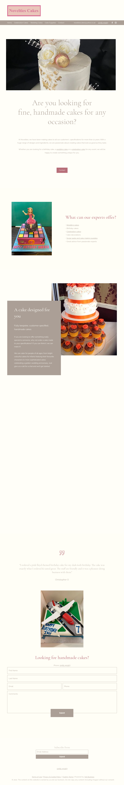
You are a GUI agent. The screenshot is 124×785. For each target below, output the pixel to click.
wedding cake (62, 149)
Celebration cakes (74, 232)
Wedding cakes (72, 225)
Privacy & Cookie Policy (52, 777)
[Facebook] (112, 23)
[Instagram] (116, 23)
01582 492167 (65, 665)
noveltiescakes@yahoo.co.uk (84, 23)
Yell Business (89, 777)
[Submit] (62, 713)
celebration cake (78, 149)
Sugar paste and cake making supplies (82, 238)
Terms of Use (37, 777)
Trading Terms (67, 777)
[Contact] (62, 170)
